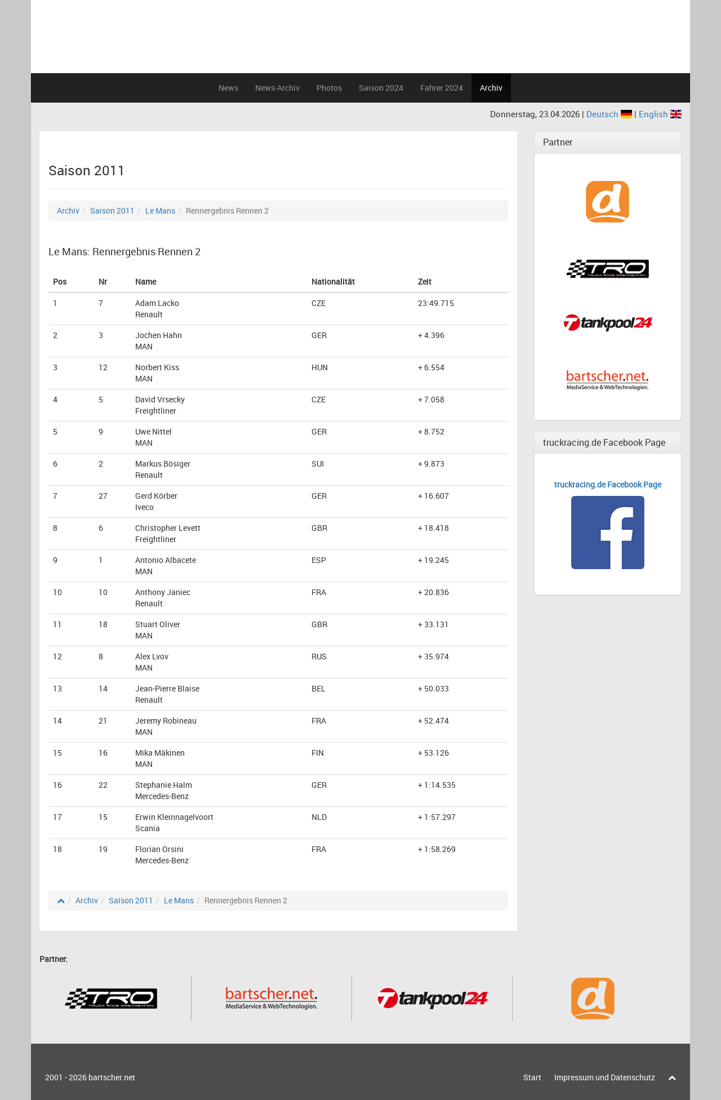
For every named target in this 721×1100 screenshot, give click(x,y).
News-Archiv (277, 87)
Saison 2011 (112, 210)
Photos (329, 87)
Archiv (491, 87)
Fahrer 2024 (441, 87)
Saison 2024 (381, 87)
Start (532, 1077)
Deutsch (610, 113)
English (660, 113)
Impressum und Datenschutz (604, 1077)
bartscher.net (111, 1077)
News (228, 87)
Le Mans (160, 210)
